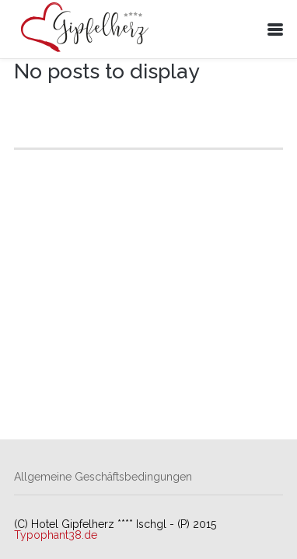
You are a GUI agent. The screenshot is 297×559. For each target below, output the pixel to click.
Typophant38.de (55, 535)
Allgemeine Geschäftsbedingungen (103, 476)
